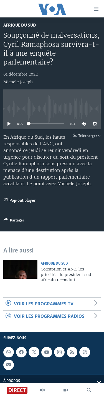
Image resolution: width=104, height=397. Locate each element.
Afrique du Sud (19, 25)
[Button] (14, 221)
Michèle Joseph (18, 81)
